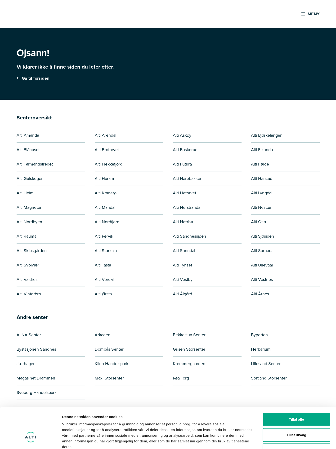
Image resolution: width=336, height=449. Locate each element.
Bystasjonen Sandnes (36, 349)
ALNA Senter (29, 335)
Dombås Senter (109, 349)
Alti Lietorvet (184, 193)
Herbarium (261, 349)
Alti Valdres (27, 279)
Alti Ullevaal (262, 265)
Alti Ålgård (182, 294)
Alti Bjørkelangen (266, 135)
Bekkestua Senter (189, 335)
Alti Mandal (105, 207)
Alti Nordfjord (107, 222)
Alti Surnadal (262, 251)
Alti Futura (182, 164)
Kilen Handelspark (111, 364)
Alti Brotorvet (107, 150)
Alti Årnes (260, 294)
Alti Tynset (182, 265)
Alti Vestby (183, 279)
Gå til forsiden (33, 78)
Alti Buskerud (185, 150)
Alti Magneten (29, 207)
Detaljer (252, 440)
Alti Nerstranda (186, 207)
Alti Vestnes (262, 279)
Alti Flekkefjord (108, 164)
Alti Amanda (28, 135)
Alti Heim (25, 193)
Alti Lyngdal (261, 193)
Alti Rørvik (104, 236)
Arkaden (102, 335)
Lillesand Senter (266, 364)
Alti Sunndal (184, 251)
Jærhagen (26, 364)
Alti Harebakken (187, 178)
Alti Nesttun (262, 207)
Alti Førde (260, 164)
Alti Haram (104, 178)
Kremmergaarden (189, 364)
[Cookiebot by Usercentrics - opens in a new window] (30, 439)
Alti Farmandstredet (35, 164)
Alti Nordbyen (29, 222)
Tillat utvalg (296, 403)
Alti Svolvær (28, 265)
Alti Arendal (105, 135)
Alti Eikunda (262, 150)
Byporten (259, 335)
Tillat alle (296, 387)
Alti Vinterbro (29, 294)
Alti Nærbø (183, 222)
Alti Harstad (261, 178)
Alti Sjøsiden (262, 236)
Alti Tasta (103, 265)
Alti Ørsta (103, 294)
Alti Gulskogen (30, 178)
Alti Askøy (182, 135)
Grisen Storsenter (189, 349)
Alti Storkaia (106, 251)
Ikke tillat (296, 418)
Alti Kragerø (105, 193)
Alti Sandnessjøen (189, 236)
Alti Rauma (26, 236)
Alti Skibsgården (32, 251)
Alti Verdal (104, 279)
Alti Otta (258, 222)
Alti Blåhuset (28, 150)
